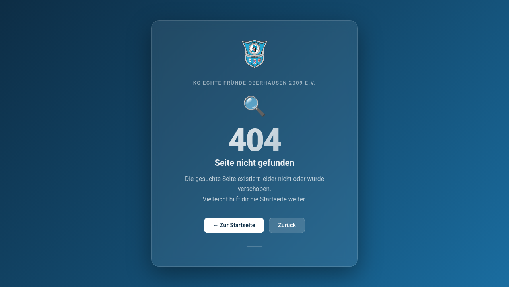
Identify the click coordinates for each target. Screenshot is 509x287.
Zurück (287, 225)
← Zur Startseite (234, 225)
